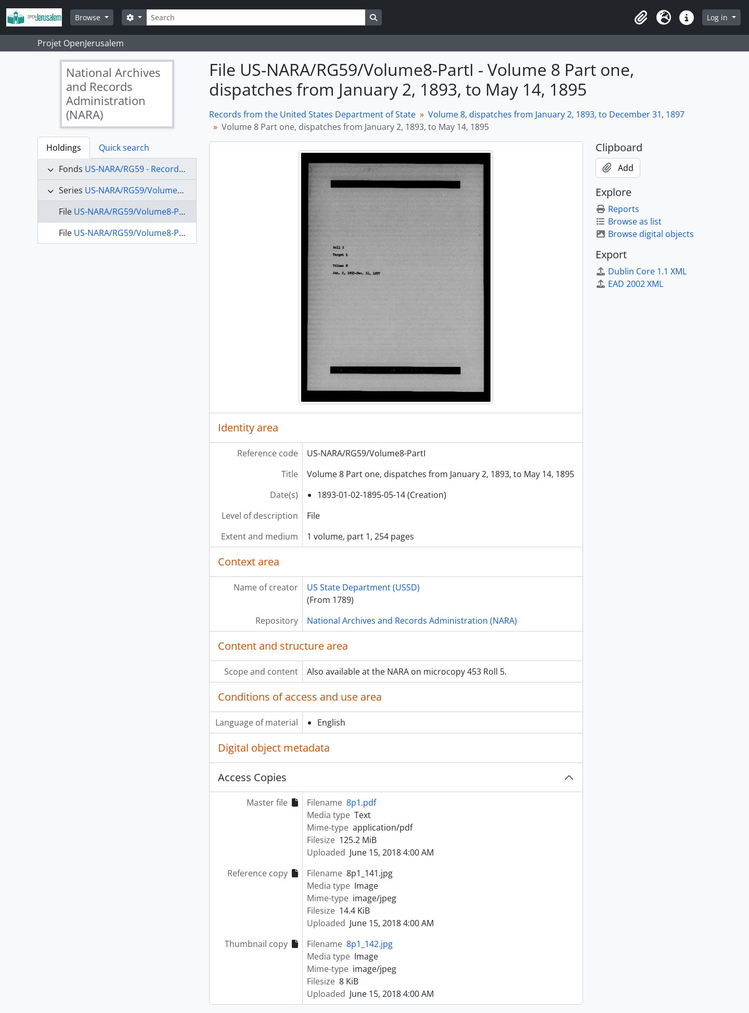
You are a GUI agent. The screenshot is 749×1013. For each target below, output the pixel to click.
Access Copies (252, 777)
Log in (718, 17)
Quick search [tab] (124, 147)
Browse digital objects (645, 234)
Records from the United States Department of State (312, 114)
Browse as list (629, 221)
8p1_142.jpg (369, 944)
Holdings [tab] (63, 147)
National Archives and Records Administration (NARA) (412, 620)
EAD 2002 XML (629, 284)
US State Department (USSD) (363, 587)
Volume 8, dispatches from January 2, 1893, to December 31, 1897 (556, 114)
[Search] (256, 17)
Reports (617, 209)
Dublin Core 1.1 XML (641, 271)
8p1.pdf (361, 802)
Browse (88, 17)
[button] (640, 17)
